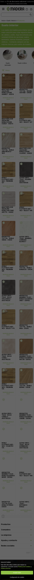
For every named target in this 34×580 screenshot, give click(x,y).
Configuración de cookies (17, 577)
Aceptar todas (17, 572)
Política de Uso (6, 568)
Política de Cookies (24, 566)
